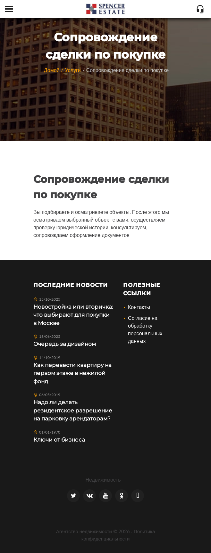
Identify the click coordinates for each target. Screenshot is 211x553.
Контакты (139, 307)
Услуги (72, 70)
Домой (52, 70)
